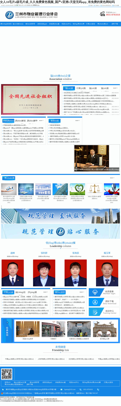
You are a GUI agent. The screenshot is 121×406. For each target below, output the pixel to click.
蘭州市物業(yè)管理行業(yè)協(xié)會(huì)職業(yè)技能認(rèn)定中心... (86, 98)
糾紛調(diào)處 (60, 382)
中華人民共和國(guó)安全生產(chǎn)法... (63, 131)
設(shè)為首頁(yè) (106, 5)
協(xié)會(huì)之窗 (20, 382)
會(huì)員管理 (34, 382)
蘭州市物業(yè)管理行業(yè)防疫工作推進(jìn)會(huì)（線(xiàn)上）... (86, 106)
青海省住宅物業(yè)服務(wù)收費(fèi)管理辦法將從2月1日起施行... (24, 299)
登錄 (91, 5)
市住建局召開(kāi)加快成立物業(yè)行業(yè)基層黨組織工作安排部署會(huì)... (89, 101)
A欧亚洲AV (39, 401)
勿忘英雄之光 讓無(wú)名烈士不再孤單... (77, 93)
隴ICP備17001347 (92, 393)
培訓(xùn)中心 (74, 382)
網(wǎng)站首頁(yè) (5, 26)
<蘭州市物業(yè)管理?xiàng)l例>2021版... (63, 136)
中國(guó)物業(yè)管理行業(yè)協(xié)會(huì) (19, 359)
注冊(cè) (97, 5)
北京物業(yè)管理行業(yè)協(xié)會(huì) (81, 359)
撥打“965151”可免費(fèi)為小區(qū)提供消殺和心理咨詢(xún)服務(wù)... (87, 112)
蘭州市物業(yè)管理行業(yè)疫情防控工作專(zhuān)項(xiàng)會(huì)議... (87, 109)
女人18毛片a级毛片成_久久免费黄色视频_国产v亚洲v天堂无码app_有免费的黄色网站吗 (57, 2)
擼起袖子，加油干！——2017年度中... (67, 299)
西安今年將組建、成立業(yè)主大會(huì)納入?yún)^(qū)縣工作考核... (25, 302)
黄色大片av (59, 401)
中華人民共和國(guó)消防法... (59, 128)
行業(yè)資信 (108, 382)
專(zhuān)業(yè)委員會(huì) (14, 384)
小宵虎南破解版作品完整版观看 (10, 401)
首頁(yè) (7, 382)
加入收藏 (116, 5)
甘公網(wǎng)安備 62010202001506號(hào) (16, 393)
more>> (115, 88)
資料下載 (30, 384)
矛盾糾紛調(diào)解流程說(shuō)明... (15, 125)
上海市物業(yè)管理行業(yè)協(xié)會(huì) (51, 359)
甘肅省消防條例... (55, 125)
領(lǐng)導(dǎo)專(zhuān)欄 (91, 382)
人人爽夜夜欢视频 (50, 401)
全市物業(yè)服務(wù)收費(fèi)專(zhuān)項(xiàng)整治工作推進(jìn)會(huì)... (88, 104)
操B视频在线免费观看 (28, 401)
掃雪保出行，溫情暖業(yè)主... (65, 305)
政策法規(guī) (47, 382)
